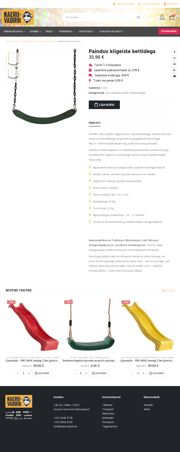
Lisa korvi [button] (43, 373)
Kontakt (148, 405)
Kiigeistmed (83, 357)
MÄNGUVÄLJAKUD (13, 31)
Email (174, 76)
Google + (174, 70)
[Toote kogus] (23, 373)
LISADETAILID (86, 31)
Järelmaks (107, 417)
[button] (163, 291)
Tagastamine (109, 426)
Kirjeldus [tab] (95, 122)
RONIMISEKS (65, 31)
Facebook (174, 52)
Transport (108, 409)
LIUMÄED (34, 31)
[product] (33, 326)
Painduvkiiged (138, 92)
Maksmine (108, 413)
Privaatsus (108, 422)
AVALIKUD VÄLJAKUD (110, 31)
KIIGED (49, 31)
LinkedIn (174, 64)
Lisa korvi (106, 105)
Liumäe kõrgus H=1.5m (39, 357)
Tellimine (107, 405)
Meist (147, 409)
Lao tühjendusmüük (116, 92)
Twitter (174, 58)
